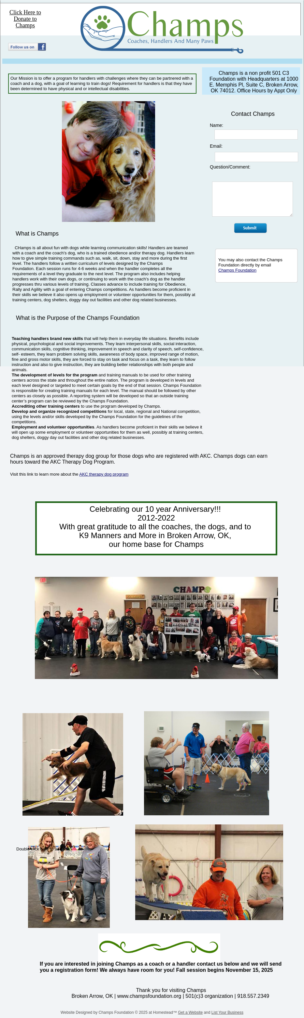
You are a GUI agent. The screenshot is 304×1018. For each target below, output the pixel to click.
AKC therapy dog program (103, 474)
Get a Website (190, 1012)
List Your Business (227, 1012)
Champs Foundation (237, 270)
